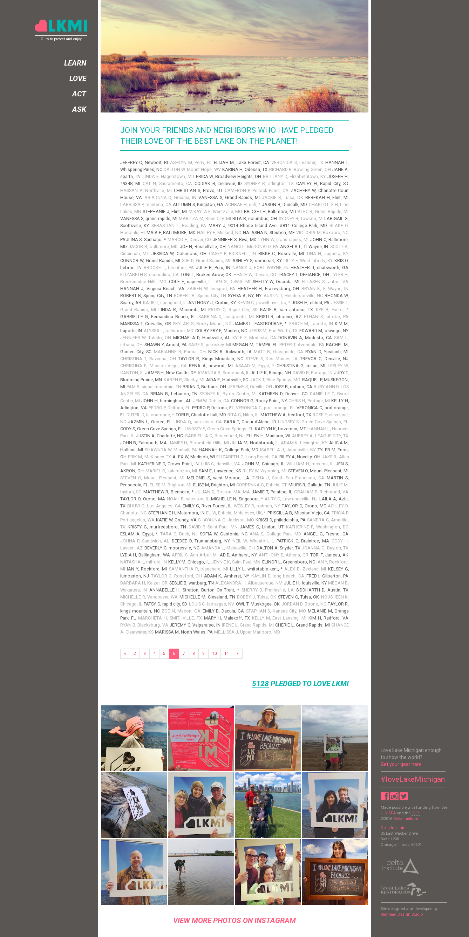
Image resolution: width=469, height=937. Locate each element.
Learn (75, 63)
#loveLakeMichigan (413, 779)
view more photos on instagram (234, 920)
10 (214, 653)
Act (79, 94)
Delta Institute (405, 818)
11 (226, 653)
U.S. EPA (388, 813)
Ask (79, 109)
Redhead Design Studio (402, 914)
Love (77, 78)
